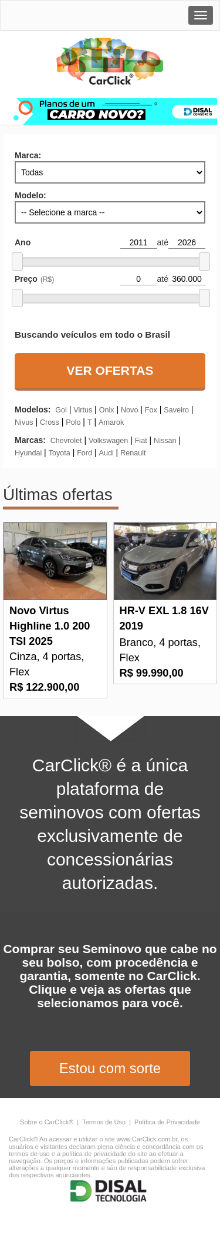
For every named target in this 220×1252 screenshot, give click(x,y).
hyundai (28, 453)
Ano (23, 242)
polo (73, 422)
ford (84, 453)
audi (106, 453)
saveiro (176, 410)
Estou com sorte (110, 1068)
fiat (141, 441)
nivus (24, 422)
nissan (165, 441)
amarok (111, 422)
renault (132, 453)
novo (129, 410)
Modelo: (30, 195)
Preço (34, 279)
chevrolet (66, 441)
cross (49, 422)
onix (106, 410)
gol (61, 410)
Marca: (28, 155)
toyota (59, 453)
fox (151, 410)
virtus (82, 410)
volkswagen (108, 441)
